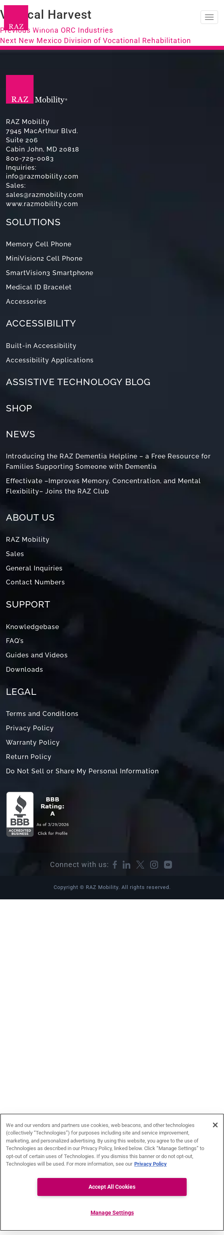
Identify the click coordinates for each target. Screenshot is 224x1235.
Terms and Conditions (42, 714)
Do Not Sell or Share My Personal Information (82, 771)
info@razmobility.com (42, 176)
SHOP (19, 408)
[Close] (215, 1125)
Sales (15, 554)
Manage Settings (112, 1212)
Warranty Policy (33, 742)
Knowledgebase (32, 627)
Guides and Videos (37, 655)
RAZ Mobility (28, 539)
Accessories (26, 301)
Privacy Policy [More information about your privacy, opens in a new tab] (150, 1164)
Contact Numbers (35, 582)
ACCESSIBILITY (41, 323)
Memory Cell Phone (38, 244)
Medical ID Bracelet (39, 287)
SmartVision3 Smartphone (49, 273)
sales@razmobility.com (44, 195)
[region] (112, 1172)
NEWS (20, 434)
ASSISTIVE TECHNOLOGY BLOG (78, 381)
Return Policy (29, 757)
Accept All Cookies (112, 1187)
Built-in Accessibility (41, 346)
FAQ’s (15, 641)
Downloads (24, 669)
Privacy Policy (30, 728)
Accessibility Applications (50, 360)
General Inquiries (34, 568)
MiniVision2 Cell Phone (44, 258)
